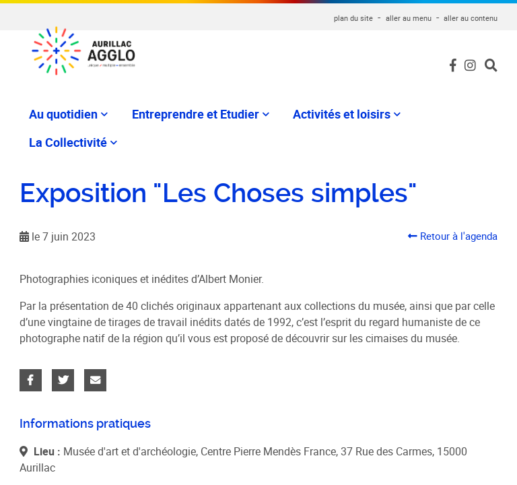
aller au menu (409, 18)
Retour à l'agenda (450, 225)
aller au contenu (470, 18)
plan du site (353, 18)
